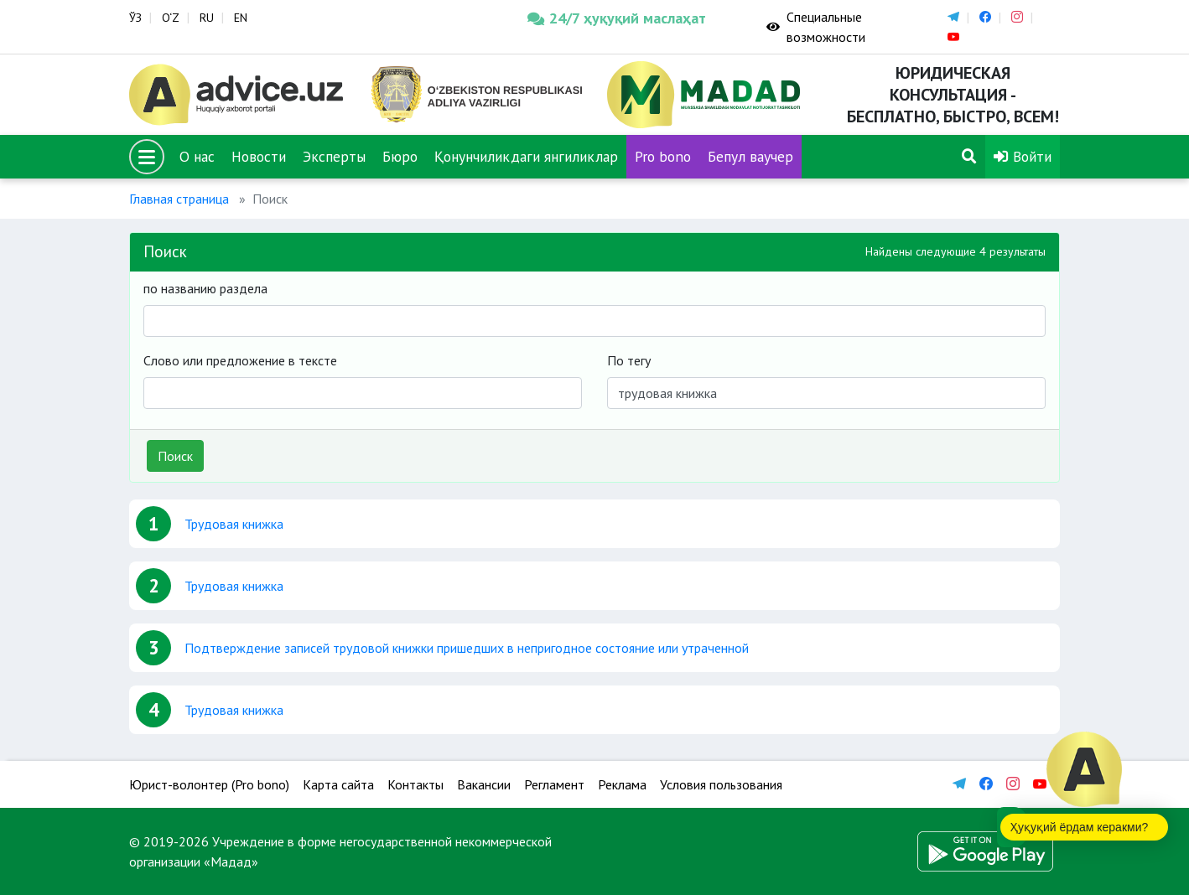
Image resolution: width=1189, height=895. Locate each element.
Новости (258, 156)
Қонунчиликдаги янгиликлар (526, 156)
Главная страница (179, 198)
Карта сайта (338, 784)
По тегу (629, 360)
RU (207, 17)
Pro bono (663, 156)
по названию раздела (205, 288)
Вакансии (484, 784)
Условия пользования (721, 784)
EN (240, 17)
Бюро (400, 156)
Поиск (175, 456)
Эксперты (334, 156)
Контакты (415, 784)
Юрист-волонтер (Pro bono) (209, 784)
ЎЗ (135, 17)
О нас (197, 156)
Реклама (622, 784)
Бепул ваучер (750, 156)
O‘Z (170, 17)
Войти (1022, 156)
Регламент (554, 784)
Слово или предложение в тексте (240, 360)
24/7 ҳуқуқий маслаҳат (616, 18)
